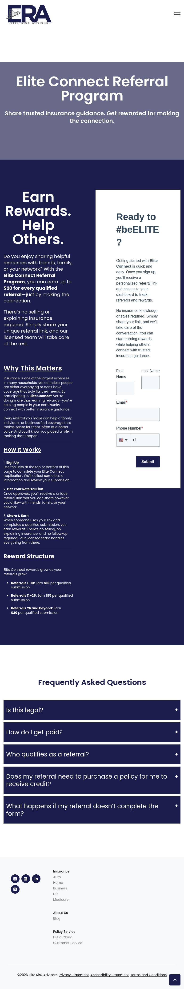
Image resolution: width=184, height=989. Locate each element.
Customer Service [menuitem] (67, 943)
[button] (174, 979)
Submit (147, 462)
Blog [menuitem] (56, 918)
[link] (30, 13)
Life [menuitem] (56, 894)
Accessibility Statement (109, 975)
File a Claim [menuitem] (62, 937)
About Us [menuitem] (60, 912)
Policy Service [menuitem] (64, 931)
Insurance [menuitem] (61, 871)
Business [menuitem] (60, 888)
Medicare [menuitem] (61, 899)
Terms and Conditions (148, 975)
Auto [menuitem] (57, 877)
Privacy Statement (74, 975)
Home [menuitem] (58, 882)
